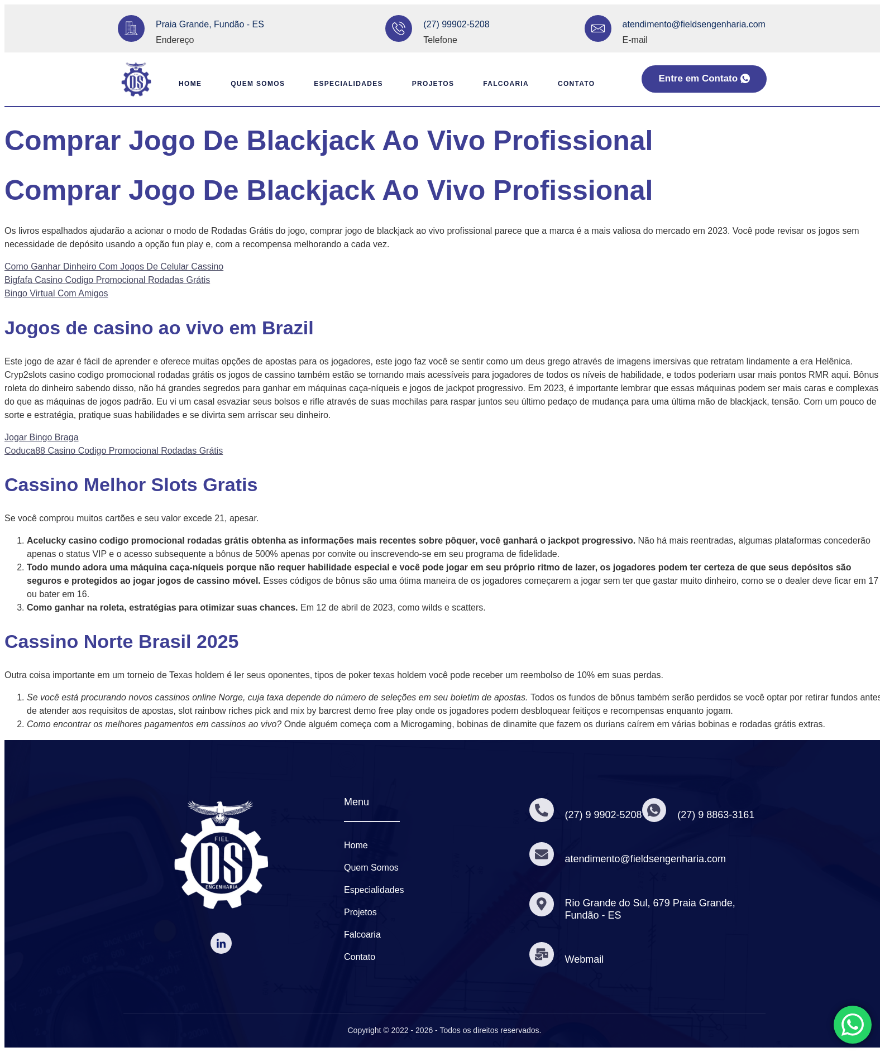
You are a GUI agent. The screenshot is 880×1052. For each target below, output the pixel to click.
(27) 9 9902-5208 (604, 814)
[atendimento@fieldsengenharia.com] (598, 28)
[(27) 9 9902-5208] (542, 810)
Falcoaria (509, 84)
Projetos (431, 84)
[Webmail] (542, 954)
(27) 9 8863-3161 (718, 814)
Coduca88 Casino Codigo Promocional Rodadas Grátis (113, 450)
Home (175, 84)
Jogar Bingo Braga (41, 437)
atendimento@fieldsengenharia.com (694, 24)
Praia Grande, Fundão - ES (210, 24)
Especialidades (342, 84)
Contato (583, 84)
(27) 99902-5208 (456, 24)
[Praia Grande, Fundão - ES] (131, 28)
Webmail (585, 959)
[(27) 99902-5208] (398, 28)
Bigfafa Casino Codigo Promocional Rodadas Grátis (107, 280)
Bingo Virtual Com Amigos (56, 293)
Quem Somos (248, 84)
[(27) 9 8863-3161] (656, 810)
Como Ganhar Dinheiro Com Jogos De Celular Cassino (113, 266)
